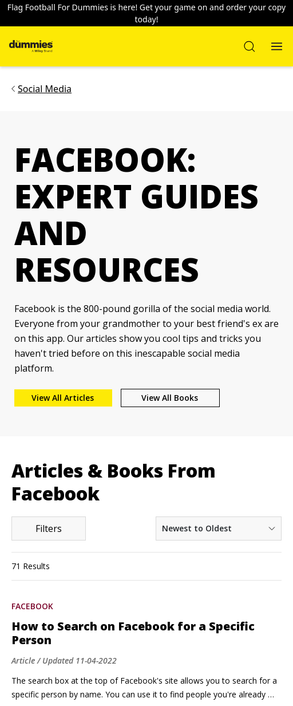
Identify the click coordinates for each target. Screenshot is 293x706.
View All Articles (62, 397)
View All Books (169, 397)
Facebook (32, 606)
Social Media (45, 88)
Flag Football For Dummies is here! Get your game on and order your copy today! (146, 13)
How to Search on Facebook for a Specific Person (133, 633)
